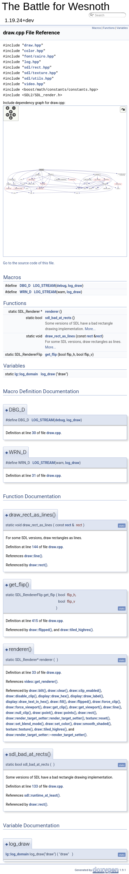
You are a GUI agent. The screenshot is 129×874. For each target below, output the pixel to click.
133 (35, 786)
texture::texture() (19, 729)
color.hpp (33, 50)
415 (35, 621)
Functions (109, 28)
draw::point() (42, 713)
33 (34, 673)
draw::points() (65, 713)
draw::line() (33, 556)
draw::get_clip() (55, 707)
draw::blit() (37, 691)
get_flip (51, 354)
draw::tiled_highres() (76, 630)
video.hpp (33, 84)
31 (34, 476)
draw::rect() (38, 565)
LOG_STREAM (44, 286)
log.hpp (31, 62)
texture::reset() (97, 718)
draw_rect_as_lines (60, 336)
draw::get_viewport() (85, 707)
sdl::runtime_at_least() (42, 795)
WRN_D (25, 292)
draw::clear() (57, 691)
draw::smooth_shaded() (92, 724)
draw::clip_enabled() (85, 691)
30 (34, 433)
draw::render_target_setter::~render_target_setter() (46, 735)
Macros (96, 28)
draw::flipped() (40, 630)
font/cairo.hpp (39, 56)
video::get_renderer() (40, 682)
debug (61, 286)
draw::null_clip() (18, 713)
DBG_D (25, 286)
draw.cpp (54, 433)
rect (90, 336)
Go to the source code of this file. (29, 263)
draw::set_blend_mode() (25, 724)
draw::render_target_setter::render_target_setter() (45, 718)
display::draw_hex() (53, 696)
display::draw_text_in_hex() (27, 702)
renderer (52, 312)
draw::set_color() (58, 724)
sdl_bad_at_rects (58, 318)
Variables (122, 28)
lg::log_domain (26, 374)
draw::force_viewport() (23, 707)
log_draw (75, 286)
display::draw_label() (86, 696)
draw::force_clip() (106, 702)
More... (90, 329)
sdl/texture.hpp (40, 73)
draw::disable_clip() (21, 696)
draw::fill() (58, 702)
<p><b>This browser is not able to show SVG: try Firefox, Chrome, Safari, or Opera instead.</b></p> (65, 181)
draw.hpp (32, 45)
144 (35, 547)
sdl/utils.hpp (38, 78)
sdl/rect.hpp (37, 67)
